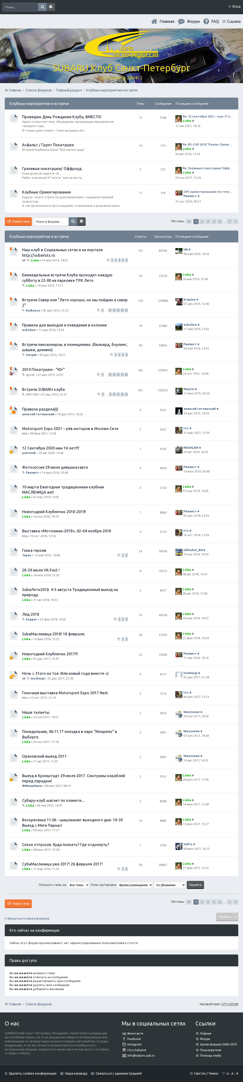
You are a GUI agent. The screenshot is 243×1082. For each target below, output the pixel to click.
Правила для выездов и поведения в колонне (64, 325)
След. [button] (235, 221)
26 (126, 374)
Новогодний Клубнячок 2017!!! (50, 654)
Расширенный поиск (51, 7)
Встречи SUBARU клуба (43, 389)
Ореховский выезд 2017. (44, 756)
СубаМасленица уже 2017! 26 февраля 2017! (62, 864)
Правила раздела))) (40, 409)
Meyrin (188, 389)
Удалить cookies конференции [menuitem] (32, 1073)
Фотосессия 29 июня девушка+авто (55, 467)
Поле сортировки (122, 884)
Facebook (134, 1038)
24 (122, 310)
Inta (24, 433)
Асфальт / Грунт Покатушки (48, 145)
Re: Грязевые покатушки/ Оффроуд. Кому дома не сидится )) (208, 168)
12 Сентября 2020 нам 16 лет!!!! (50, 448)
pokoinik (29, 452)
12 (122, 394)
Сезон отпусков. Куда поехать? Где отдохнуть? (65, 844)
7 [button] (229, 221)
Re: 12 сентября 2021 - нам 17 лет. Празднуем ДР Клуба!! (208, 116)
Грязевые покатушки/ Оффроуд (52, 168)
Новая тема (20, 221)
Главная (167, 21)
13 (126, 394)
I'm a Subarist (136, 1050)
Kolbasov (33, 310)
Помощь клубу (210, 1055)
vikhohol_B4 (192, 550)
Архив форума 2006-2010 (218, 1044)
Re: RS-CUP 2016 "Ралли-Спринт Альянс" (208, 144)
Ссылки (234, 21)
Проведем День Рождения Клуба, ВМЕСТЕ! (61, 117)
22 (114, 310)
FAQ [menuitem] (215, 21)
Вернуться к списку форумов (28, 918)
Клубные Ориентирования (46, 192)
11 (118, 394)
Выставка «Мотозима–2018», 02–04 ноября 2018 (66, 531)
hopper (31, 619)
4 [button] (214, 221)
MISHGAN (190, 447)
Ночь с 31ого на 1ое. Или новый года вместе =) (65, 673)
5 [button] (220, 221)
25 (126, 310)
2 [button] (202, 221)
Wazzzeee (191, 711)
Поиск (42, 7)
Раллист (189, 196)
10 (114, 394)
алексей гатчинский (38, 414)
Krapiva (189, 299)
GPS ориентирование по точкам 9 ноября (208, 191)
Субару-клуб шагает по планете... (53, 800)
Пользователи (210, 1050)
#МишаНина (32, 785)
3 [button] (208, 221)
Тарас (26, 555)
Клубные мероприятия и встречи (39, 103)
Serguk (31, 354)
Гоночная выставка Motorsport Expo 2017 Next (65, 693)
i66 (185, 249)
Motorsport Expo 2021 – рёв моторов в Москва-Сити (70, 428)
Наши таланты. (36, 712)
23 (118, 310)
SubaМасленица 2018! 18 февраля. (53, 634)
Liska (187, 120)
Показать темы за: (64, 884)
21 (110, 310)
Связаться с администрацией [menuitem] (119, 1073)
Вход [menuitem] (237, 6)
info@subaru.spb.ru (141, 1055)
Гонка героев (34, 550)
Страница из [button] (189, 221)
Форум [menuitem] (193, 21)
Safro (187, 844)
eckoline (28, 329)
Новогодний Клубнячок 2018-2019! (54, 512)
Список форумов (39, 1004)
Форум (205, 1038)
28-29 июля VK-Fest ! (41, 570)
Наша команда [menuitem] (76, 1073)
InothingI (38, 678)
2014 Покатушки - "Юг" (43, 369)
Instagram (134, 1044)
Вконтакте (135, 1033)
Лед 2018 (30, 614)
